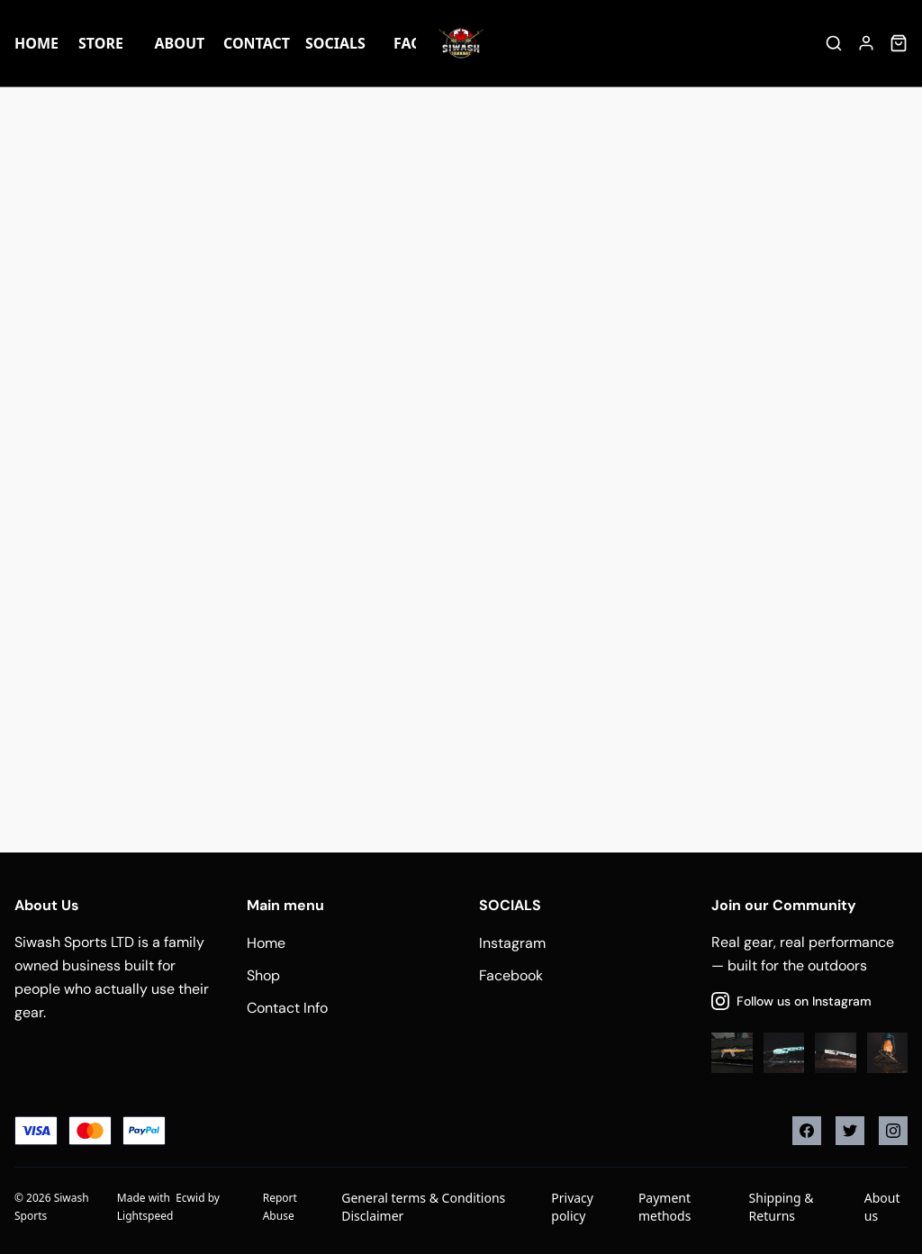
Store (100, 43)
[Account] (866, 43)
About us (882, 1206)
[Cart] (899, 43)
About (180, 43)
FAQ (407, 43)
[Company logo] (461, 43)
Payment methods (664, 1206)
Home (36, 43)
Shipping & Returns (781, 1206)
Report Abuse (280, 1206)
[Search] (834, 43)
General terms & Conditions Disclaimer (423, 1206)
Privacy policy (572, 1206)
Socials (335, 43)
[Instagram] (893, 1130)
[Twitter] (850, 1130)
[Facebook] (806, 1130)
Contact (256, 43)
